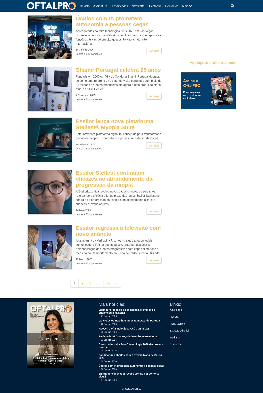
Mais (187, 6)
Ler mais (154, 50)
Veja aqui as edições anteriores (213, 63)
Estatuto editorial (179, 330)
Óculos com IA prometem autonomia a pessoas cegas (112, 21)
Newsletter (139, 6)
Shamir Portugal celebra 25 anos (118, 70)
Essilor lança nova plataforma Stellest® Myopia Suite (114, 124)
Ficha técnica (177, 323)
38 (108, 283)
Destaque (155, 6)
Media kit (175, 337)
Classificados (119, 6)
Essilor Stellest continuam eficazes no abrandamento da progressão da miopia (114, 179)
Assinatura (100, 6)
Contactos (171, 6)
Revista (85, 6)
